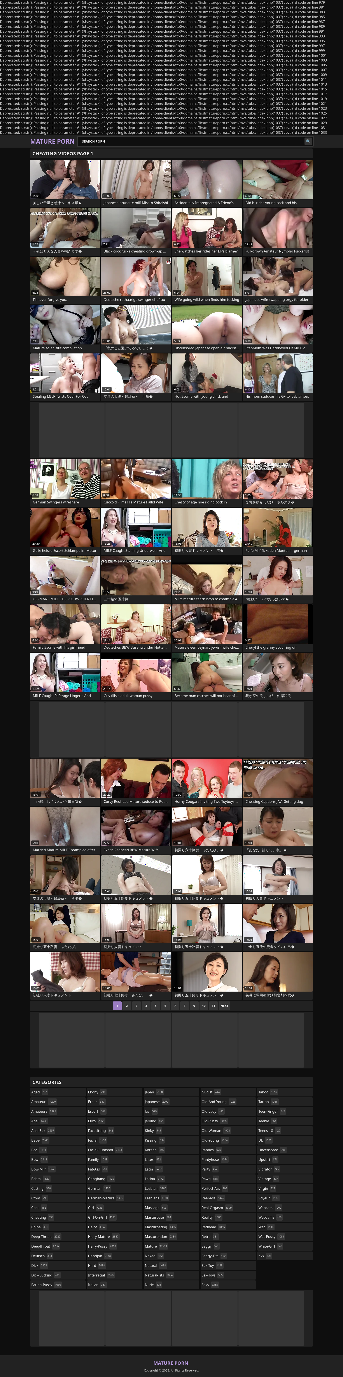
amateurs (44, 1111)
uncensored (272, 1150)
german (99, 1188)
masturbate (158, 1217)
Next (224, 1006)
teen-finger (272, 1111)
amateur (44, 1101)
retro (210, 1236)
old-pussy (215, 1121)
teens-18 (269, 1130)
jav (151, 1111)
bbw (39, 1159)
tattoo (268, 1101)
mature (156, 1246)
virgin (267, 1188)
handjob (100, 1256)
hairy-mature (104, 1236)
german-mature (106, 1198)
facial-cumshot (105, 1150)
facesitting (101, 1130)
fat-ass (98, 1169)
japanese (157, 1101)
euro (96, 1121)
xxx (265, 1256)
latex (153, 1159)
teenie (267, 1121)
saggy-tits (214, 1256)
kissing (155, 1140)
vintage (268, 1179)
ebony (97, 1092)
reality (212, 1217)
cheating (42, 1217)
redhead (214, 1227)
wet (266, 1227)
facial (97, 1140)
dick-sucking (46, 1275)
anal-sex (43, 1130)
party (210, 1169)
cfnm (39, 1198)
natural (156, 1265)
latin (154, 1169)
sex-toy (213, 1265)
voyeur (269, 1198)
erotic (97, 1101)
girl (96, 1207)
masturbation (161, 1236)
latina (155, 1179)
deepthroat (45, 1246)
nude (153, 1285)
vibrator (269, 1169)
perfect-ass (215, 1188)
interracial (101, 1275)
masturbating (161, 1227)
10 (204, 1006)
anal (39, 1121)
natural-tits (159, 1275)
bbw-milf (43, 1169)
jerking (154, 1121)
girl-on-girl (102, 1217)
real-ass (213, 1198)
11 (213, 1006)
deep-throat (46, 1236)
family (98, 1159)
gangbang (101, 1179)
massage (156, 1207)
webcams (270, 1217)
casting (41, 1188)
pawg (210, 1179)
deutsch (42, 1256)
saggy (211, 1246)
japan (154, 1092)
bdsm (41, 1179)
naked (154, 1256)
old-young (215, 1140)
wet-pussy (271, 1236)
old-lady (213, 1111)
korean (155, 1150)
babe (40, 1140)
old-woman (216, 1130)
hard (97, 1265)
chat (39, 1207)
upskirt (268, 1159)
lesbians (157, 1198)
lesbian (156, 1188)
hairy (97, 1227)
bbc (39, 1150)
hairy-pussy (102, 1246)
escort (97, 1111)
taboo (268, 1092)
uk (265, 1140)
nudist (211, 1092)
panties (212, 1150)
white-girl (270, 1246)
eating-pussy (46, 1285)
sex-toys (213, 1275)
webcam (270, 1207)
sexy (210, 1285)
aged (39, 1092)
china (40, 1227)
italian (97, 1285)
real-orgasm (217, 1207)
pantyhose (215, 1159)
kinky (153, 1130)
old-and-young (219, 1101)
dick (39, 1265)
